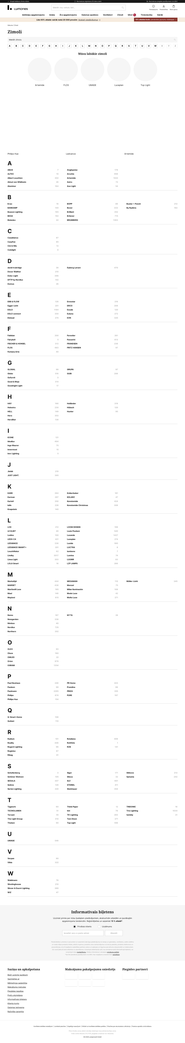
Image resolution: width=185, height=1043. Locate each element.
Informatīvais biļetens (17, 999)
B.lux (10, 204)
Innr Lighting (13, 453)
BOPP (69, 204)
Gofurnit (11, 377)
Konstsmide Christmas (77, 505)
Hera (10, 415)
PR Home (71, 683)
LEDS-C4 (12, 539)
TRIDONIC (131, 807)
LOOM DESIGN (73, 527)
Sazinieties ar (13, 979)
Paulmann (12, 691)
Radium (11, 739)
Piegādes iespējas (15, 991)
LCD (9, 527)
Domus (11, 284)
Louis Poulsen (73, 531)
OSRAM (11, 665)
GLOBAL (11, 369)
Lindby (11, 555)
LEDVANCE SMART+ (17, 547)
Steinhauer (72, 789)
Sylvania (130, 777)
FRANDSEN (72, 343)
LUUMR (70, 559)
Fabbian (11, 335)
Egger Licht (13, 306)
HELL (10, 411)
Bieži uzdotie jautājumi (18, 975)
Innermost (12, 449)
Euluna (70, 314)
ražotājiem (116, 955)
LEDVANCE (13, 543)
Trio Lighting (132, 811)
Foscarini (71, 339)
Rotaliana (71, 739)
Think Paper (72, 807)
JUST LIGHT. (13, 475)
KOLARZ (71, 497)
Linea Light (13, 559)
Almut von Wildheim (17, 182)
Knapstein (12, 509)
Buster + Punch (133, 204)
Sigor (69, 773)
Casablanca (13, 238)
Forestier (71, 335)
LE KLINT (12, 531)
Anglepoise (72, 170)
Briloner (70, 216)
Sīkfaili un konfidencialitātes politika (94, 1026)
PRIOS (70, 691)
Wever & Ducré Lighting (18, 888)
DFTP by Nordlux (15, 280)
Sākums (10, 25)
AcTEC (11, 174)
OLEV (10, 649)
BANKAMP (12, 208)
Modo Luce (72, 593)
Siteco (70, 777)
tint (68, 811)
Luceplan (71, 539)
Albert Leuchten (15, 178)
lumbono (71, 551)
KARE (10, 493)
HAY (10, 403)
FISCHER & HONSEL (17, 343)
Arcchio (70, 174)
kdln (9, 505)
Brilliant (70, 212)
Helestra (11, 407)
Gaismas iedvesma (16, 1007)
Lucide (70, 543)
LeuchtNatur (13, 551)
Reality (11, 743)
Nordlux (11, 627)
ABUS (10, 170)
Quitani (11, 721)
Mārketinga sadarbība (17, 983)
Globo (10, 373)
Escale (70, 310)
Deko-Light (13, 276)
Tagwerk (12, 807)
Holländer (71, 403)
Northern (12, 631)
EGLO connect (14, 314)
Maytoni (11, 597)
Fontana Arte (13, 352)
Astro (69, 182)
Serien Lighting (14, 789)
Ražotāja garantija (16, 1011)
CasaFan (11, 242)
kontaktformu (81, 952)
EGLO (10, 310)
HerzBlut (12, 419)
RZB (69, 747)
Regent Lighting (15, 747)
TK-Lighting (72, 815)
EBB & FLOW (13, 301)
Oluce (10, 653)
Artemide (71, 178)
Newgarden (13, 619)
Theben (11, 823)
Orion (10, 661)
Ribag (10, 755)
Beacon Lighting (15, 212)
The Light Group (15, 819)
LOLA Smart (13, 563)
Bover (70, 208)
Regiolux (12, 751)
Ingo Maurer (13, 445)
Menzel (70, 585)
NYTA (70, 615)
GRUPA (70, 369)
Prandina (71, 687)
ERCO (69, 306)
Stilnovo (130, 773)
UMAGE (11, 840)
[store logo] (18, 7)
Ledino (11, 535)
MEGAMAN (72, 581)
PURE (69, 695)
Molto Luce (72, 597)
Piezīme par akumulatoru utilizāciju (118, 1026)
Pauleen (11, 687)
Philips (11, 695)
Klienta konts (13, 1003)
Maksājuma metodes (17, 987)
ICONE (11, 437)
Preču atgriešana (15, 995)
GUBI (69, 373)
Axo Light (71, 186)
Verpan (11, 858)
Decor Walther (14, 271)
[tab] (35, 990)
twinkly (129, 815)
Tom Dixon (72, 819)
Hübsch (70, 407)
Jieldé (10, 471)
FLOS (10, 347)
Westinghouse (14, 884)
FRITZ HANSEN (74, 347)
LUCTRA (71, 547)
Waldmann (12, 880)
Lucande (71, 535)
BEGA (10, 216)
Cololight (12, 250)
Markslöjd (12, 581)
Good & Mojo (13, 381)
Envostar (71, 301)
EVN (69, 318)
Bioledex (12, 220)
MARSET (12, 585)
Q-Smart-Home (15, 717)
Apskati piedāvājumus (88, 19)
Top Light (71, 823)
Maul (10, 593)
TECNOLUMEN (14, 811)
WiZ (9, 892)
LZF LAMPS (72, 563)
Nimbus (11, 623)
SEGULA (11, 781)
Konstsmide (72, 501)
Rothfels (71, 743)
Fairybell (11, 339)
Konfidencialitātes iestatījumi (43, 1026)
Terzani (11, 815)
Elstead (11, 318)
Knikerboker (72, 493)
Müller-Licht (132, 581)
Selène (11, 785)
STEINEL (71, 785)
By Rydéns (131, 208)
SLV (69, 781)
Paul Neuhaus (14, 683)
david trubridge (15, 267)
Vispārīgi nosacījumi (73, 1026)
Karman (11, 497)
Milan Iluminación (75, 589)
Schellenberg (14, 773)
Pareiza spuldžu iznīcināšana (141, 1026)
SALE (132, 15)
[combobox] (88, 7)
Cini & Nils (12, 246)
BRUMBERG (72, 220)
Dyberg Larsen (74, 267)
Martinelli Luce (14, 589)
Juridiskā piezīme (60, 1026)
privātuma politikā (113, 952)
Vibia (10, 862)
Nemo (10, 615)
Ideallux (11, 441)
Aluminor (12, 186)
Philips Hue (13, 699)
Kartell (11, 501)
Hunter (70, 411)
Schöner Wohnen (16, 777)
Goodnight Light (15, 385)
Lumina (70, 555)
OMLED (11, 657)
